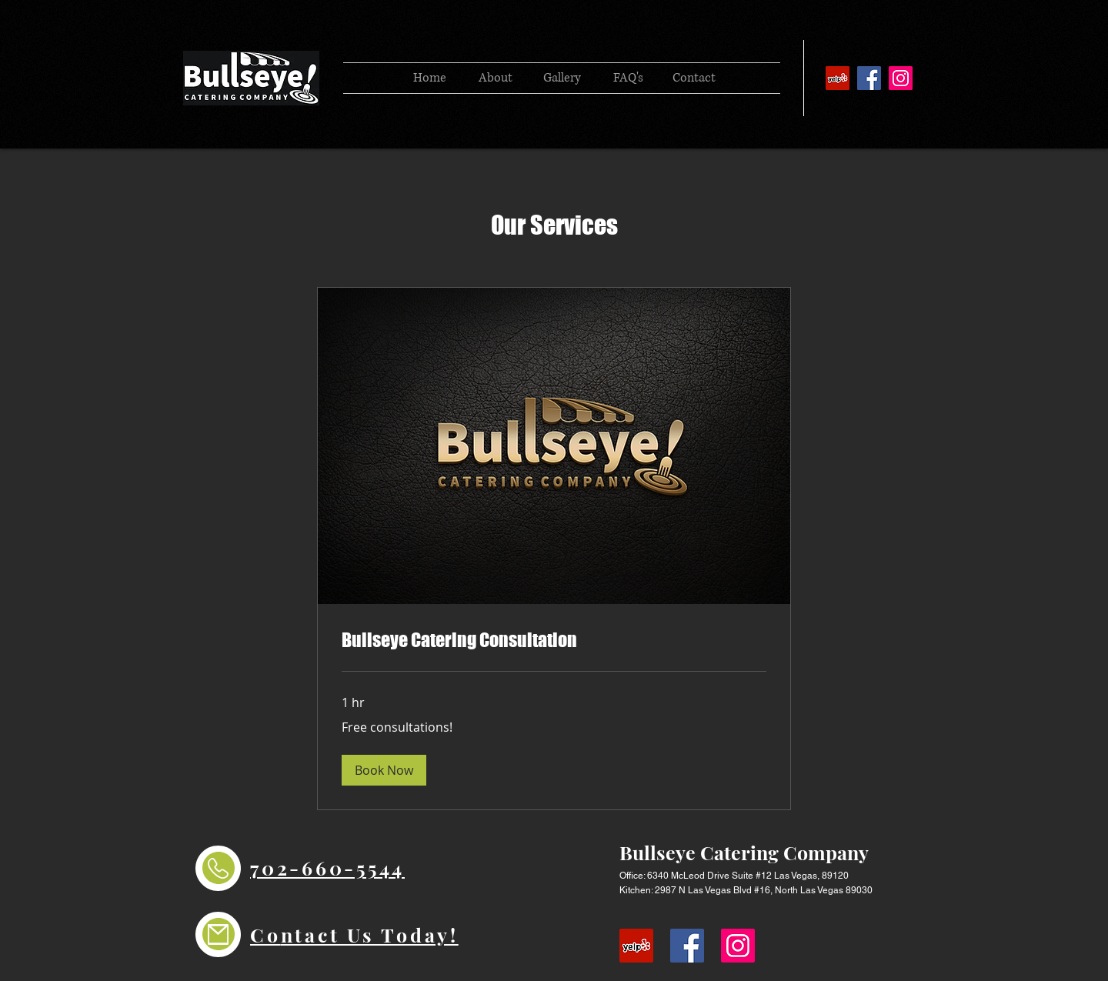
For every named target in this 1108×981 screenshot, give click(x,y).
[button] (384, 770)
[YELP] (837, 78)
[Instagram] (901, 78)
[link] (554, 640)
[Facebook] (869, 78)
